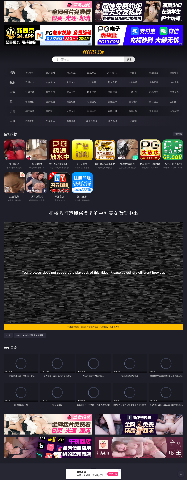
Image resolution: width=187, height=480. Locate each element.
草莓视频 (71, 120)
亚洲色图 (50, 101)
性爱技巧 (174, 111)
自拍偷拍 (50, 82)
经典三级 (133, 91)
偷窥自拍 (29, 101)
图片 (12, 101)
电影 (12, 92)
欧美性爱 (91, 91)
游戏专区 (91, 72)
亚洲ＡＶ (29, 82)
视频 (12, 82)
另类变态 (174, 91)
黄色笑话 (153, 111)
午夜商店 (50, 120)
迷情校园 (112, 111)
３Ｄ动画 (91, 82)
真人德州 (50, 72)
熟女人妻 (112, 82)
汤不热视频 (91, 120)
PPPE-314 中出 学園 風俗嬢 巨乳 (30, 335)
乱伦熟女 (153, 91)
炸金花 (133, 72)
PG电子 (29, 72)
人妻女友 (71, 111)
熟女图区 (153, 101)
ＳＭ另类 (174, 82)
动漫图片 (91, 101)
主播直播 (153, 82)
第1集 (8, 335)
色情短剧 (133, 120)
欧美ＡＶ (71, 82)
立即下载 (113, 474)
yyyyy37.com (93, 52)
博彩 (12, 72)
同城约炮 (29, 120)
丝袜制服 (133, 82)
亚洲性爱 (29, 91)
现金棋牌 (153, 72)
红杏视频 (112, 120)
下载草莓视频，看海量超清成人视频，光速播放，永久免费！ (124, 327)
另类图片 (174, 101)
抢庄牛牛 (174, 72)
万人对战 (71, 72)
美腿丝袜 (112, 101)
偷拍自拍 (50, 91)
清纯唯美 (133, 101)
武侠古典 (91, 111)
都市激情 (29, 111)
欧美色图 (71, 101)
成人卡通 (71, 91)
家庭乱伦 (50, 111)
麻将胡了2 (112, 72)
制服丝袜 (112, 91)
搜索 (129, 59)
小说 (12, 111)
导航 (12, 121)
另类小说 (133, 111)
